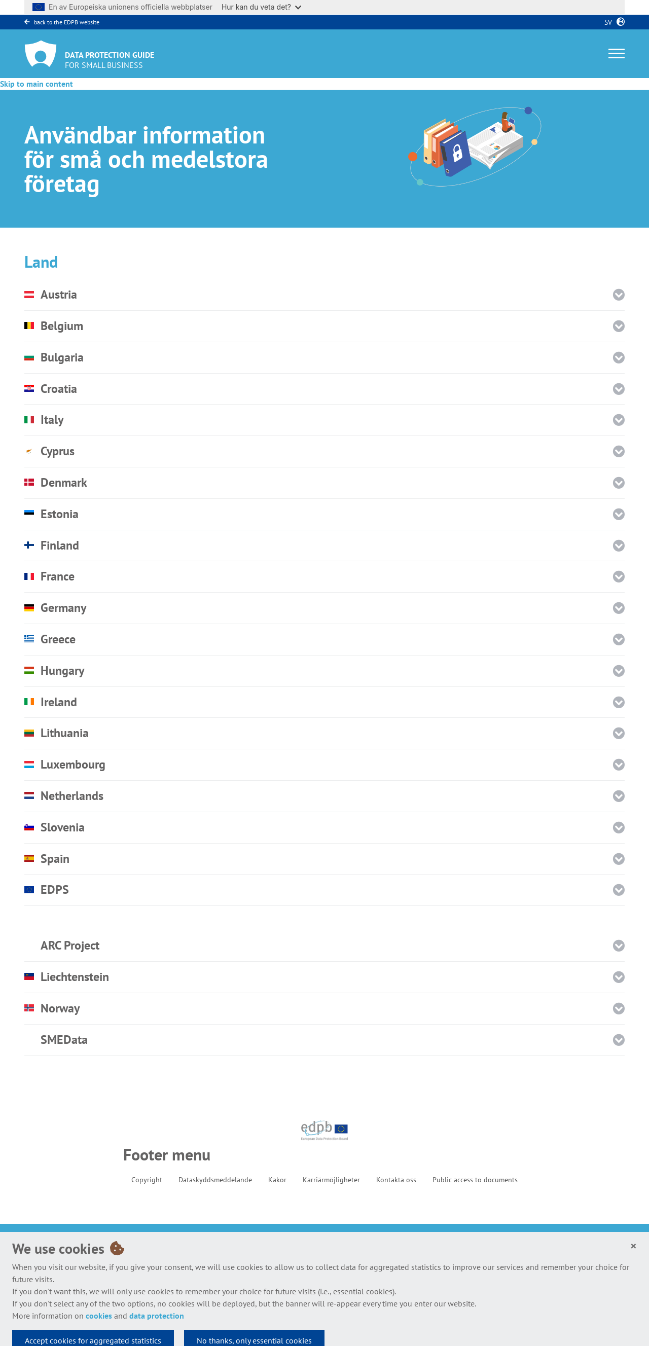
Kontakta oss (396, 1179)
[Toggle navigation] (616, 53)
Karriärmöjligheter (331, 1179)
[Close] (633, 1246)
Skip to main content (36, 84)
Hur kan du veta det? (261, 7)
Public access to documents (475, 1179)
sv (606, 22)
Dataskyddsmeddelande (215, 1179)
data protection (156, 1316)
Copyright (146, 1179)
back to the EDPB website (61, 22)
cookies (99, 1316)
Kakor (277, 1179)
